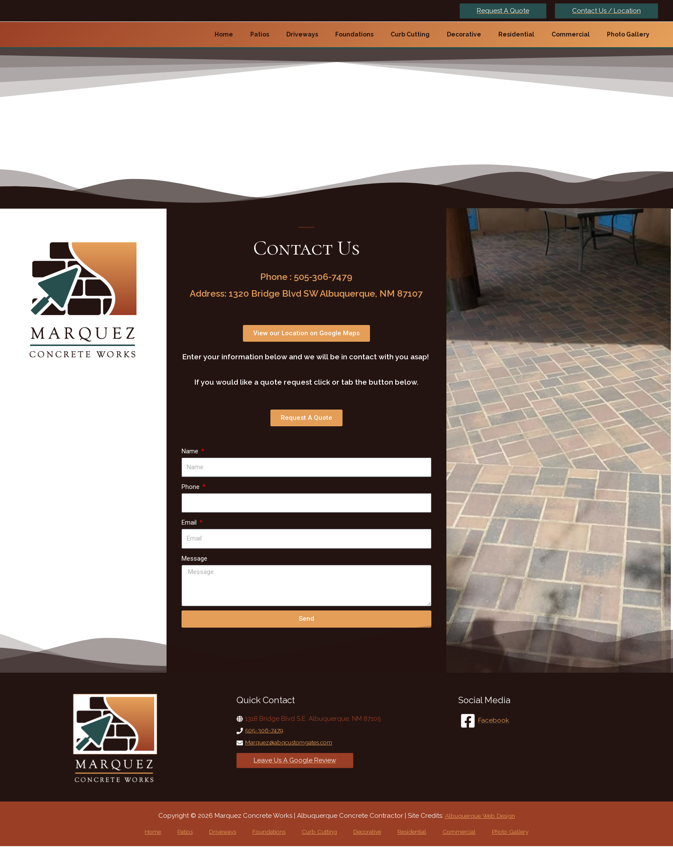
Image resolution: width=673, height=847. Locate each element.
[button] (306, 333)
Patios (199, 832)
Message (194, 558)
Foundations (271, 832)
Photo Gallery (486, 832)
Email (190, 522)
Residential (399, 832)
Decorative (359, 832)
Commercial (440, 832)
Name (191, 451)
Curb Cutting (316, 832)
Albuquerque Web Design (479, 816)
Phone (191, 487)
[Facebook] (485, 721)
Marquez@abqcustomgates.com (295, 742)
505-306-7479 (265, 730)
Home (175, 832)
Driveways (230, 832)
